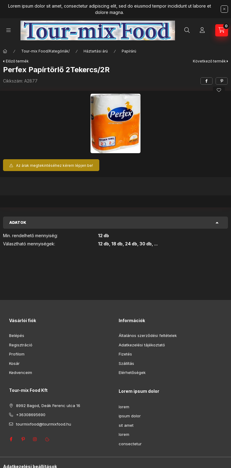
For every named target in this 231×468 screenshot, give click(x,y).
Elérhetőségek (132, 372)
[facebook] (206, 81)
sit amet (126, 425)
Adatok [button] (17, 222)
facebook (11, 439)
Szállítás (126, 363)
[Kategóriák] (8, 30)
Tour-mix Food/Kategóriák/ (45, 51)
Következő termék (209, 61)
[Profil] (202, 30)
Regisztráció (20, 344)
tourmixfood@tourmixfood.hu (43, 424)
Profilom (17, 354)
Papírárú (129, 51)
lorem (124, 406)
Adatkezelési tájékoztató (142, 344)
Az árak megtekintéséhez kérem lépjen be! (54, 165)
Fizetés (125, 354)
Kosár (14, 363)
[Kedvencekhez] (219, 90)
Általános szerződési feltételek (148, 335)
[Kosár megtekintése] (221, 30)
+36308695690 (172, 30)
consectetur (130, 443)
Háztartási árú (96, 51)
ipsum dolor (130, 415)
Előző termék (17, 61)
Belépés (16, 335)
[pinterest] (222, 81)
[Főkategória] (5, 51)
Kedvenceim (20, 372)
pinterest (23, 439)
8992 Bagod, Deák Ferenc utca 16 (48, 405)
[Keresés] (187, 30)
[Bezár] (224, 9)
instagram (35, 439)
